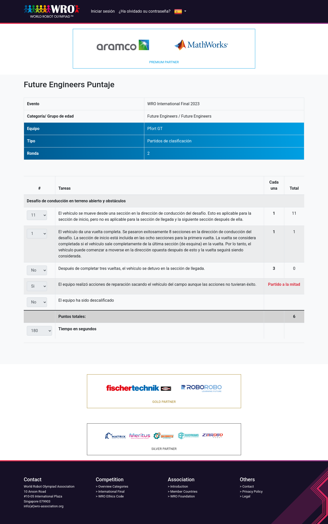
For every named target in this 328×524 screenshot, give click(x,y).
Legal (246, 496)
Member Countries (183, 491)
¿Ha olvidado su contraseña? (144, 11)
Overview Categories (113, 486)
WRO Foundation (182, 496)
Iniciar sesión (103, 11)
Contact (248, 486)
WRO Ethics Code (111, 496)
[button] (180, 11)
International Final (111, 491)
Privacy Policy (252, 491)
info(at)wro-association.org (43, 506)
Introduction (179, 486)
